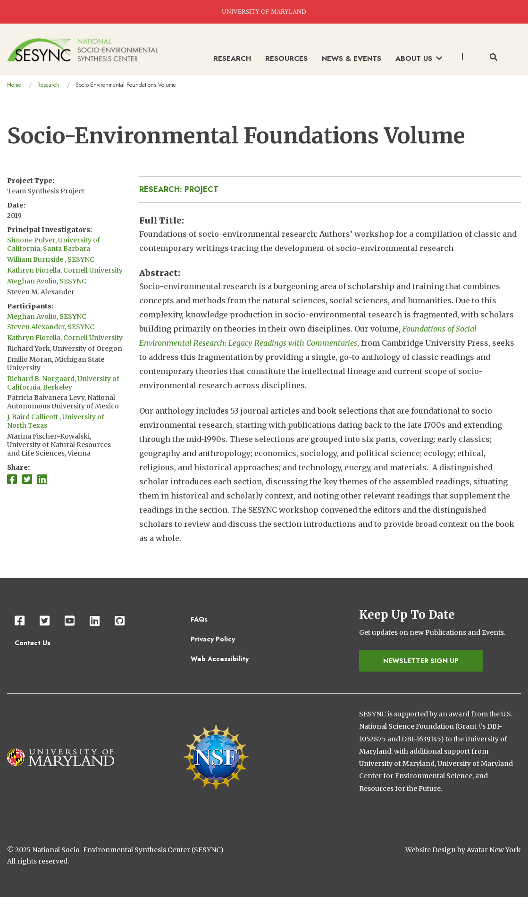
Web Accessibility (220, 659)
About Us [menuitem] (418, 58)
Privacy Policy (213, 639)
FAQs (199, 619)
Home (14, 85)
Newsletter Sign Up (421, 660)
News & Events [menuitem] (351, 58)
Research (48, 85)
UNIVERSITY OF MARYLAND (264, 12)
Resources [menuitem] (286, 58)
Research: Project (178, 189)
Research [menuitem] (232, 58)
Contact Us (32, 643)
